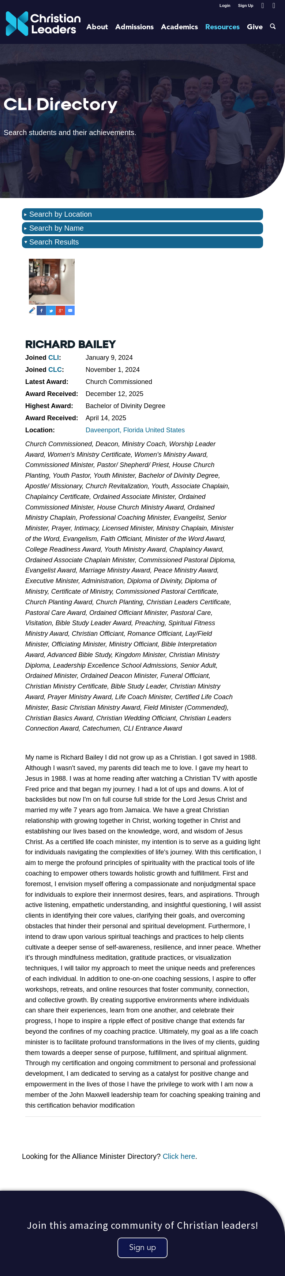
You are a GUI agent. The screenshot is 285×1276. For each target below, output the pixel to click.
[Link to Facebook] (262, 5)
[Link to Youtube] (273, 5)
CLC (55, 369)
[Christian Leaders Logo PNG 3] (43, 27)
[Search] (273, 27)
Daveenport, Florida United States (135, 430)
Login (225, 5)
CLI (53, 357)
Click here (179, 1156)
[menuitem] (225, 5)
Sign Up (246, 5)
